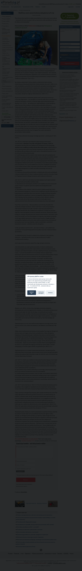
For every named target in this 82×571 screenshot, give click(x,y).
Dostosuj (50, 292)
